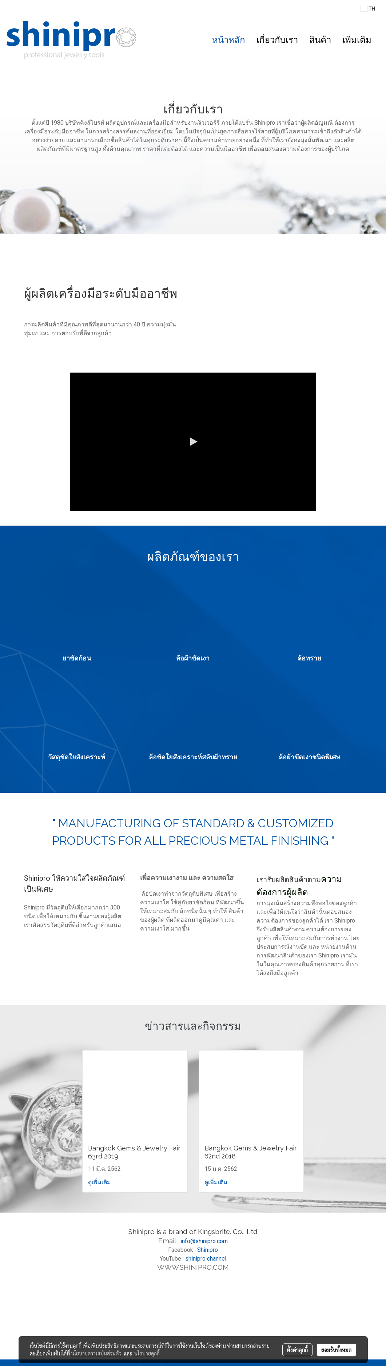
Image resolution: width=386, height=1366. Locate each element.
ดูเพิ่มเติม (100, 1182)
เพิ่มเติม (356, 40)
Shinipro (207, 1249)
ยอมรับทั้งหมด (336, 1349)
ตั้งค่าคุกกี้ (297, 1349)
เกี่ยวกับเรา (277, 40)
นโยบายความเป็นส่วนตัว (96, 1353)
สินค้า (320, 40)
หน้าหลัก (228, 40)
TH (368, 9)
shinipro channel (205, 1258)
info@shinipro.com (204, 1241)
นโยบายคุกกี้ (147, 1353)
